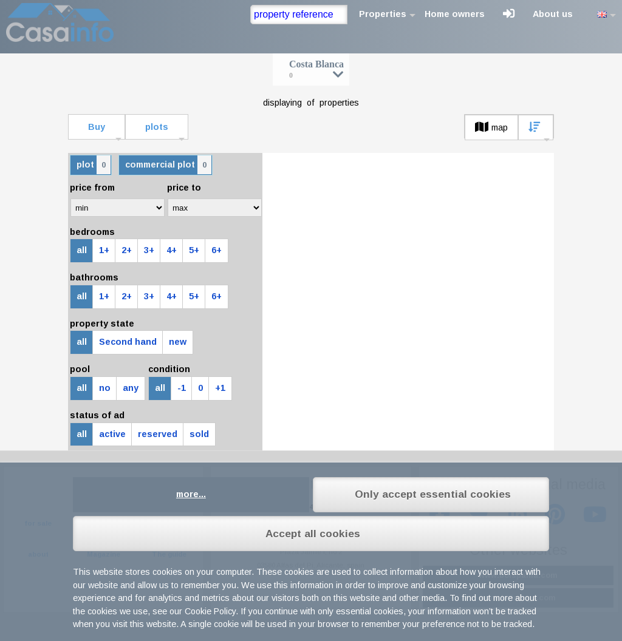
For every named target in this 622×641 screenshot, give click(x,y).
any (130, 388)
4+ (171, 250)
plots (156, 127)
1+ (104, 250)
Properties (382, 14)
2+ (126, 250)
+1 (220, 388)
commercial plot (168, 164)
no (105, 388)
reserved (157, 434)
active (112, 434)
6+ (216, 250)
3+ (149, 250)
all (82, 250)
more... (191, 494)
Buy (96, 127)
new (177, 342)
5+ (194, 250)
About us (553, 14)
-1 (181, 388)
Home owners (455, 14)
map (491, 127)
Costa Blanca (316, 69)
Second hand (128, 342)
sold (199, 434)
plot (94, 164)
